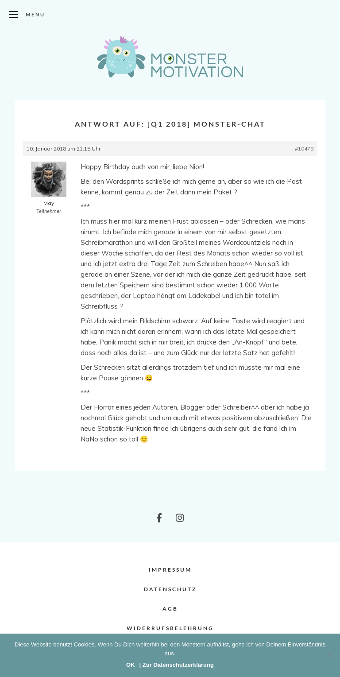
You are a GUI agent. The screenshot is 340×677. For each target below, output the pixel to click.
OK (130, 665)
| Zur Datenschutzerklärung (176, 665)
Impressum (170, 569)
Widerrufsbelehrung (170, 628)
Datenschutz (170, 589)
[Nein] (329, 655)
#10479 (304, 148)
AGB (170, 608)
